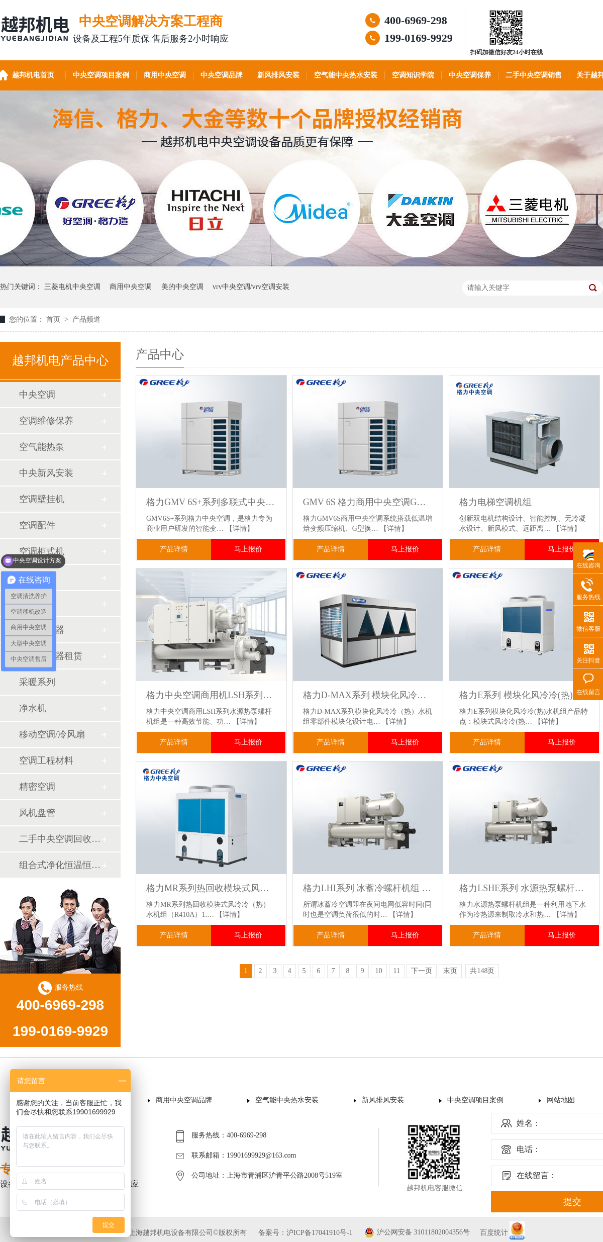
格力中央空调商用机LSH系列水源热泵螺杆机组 (211, 695)
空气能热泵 (41, 447)
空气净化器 (41, 630)
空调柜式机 (41, 551)
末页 (450, 971)
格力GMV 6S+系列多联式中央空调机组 (211, 502)
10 (378, 971)
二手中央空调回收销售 (59, 839)
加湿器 (32, 604)
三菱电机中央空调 (72, 287)
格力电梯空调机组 (495, 502)
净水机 (32, 708)
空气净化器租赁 (50, 656)
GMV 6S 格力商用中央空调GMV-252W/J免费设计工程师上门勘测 (368, 502)
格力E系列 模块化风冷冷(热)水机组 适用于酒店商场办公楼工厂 (524, 695)
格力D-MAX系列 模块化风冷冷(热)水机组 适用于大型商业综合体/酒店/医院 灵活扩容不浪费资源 (368, 695)
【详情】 (240, 528)
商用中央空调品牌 (184, 1100)
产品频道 (86, 319)
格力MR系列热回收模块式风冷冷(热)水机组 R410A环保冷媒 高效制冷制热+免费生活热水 (211, 888)
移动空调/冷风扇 (52, 734)
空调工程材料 (46, 760)
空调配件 (37, 525)
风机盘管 (37, 813)
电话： (529, 1149)
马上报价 (248, 549)
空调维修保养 (46, 421)
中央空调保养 (470, 75)
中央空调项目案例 (101, 75)
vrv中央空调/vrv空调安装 (251, 287)
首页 (54, 319)
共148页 (482, 971)
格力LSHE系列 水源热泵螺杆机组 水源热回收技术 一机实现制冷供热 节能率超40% (524, 888)
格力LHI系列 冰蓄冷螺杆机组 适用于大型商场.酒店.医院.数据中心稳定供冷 (368, 888)
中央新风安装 (46, 473)
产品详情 (174, 549)
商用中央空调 (165, 75)
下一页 (421, 971)
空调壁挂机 (41, 499)
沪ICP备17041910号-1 (319, 1232)
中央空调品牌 (221, 75)
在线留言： (537, 1175)
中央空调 (37, 395)
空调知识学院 (413, 75)
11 (396, 971)
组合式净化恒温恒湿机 (59, 865)
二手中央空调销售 (534, 75)
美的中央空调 (182, 287)
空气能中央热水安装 (345, 75)
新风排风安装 (278, 75)
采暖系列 (37, 682)
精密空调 (37, 787)
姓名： (529, 1123)
